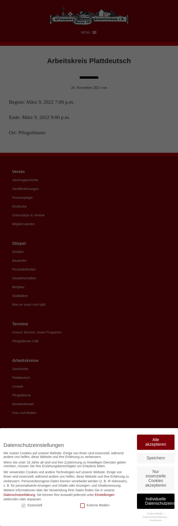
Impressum (156, 520)
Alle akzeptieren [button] (155, 442)
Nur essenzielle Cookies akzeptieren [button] (155, 478)
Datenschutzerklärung (19, 495)
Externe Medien (94, 505)
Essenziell (31, 505)
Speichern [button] (156, 458)
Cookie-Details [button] (155, 513)
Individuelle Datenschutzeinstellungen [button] (160, 501)
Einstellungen (104, 495)
